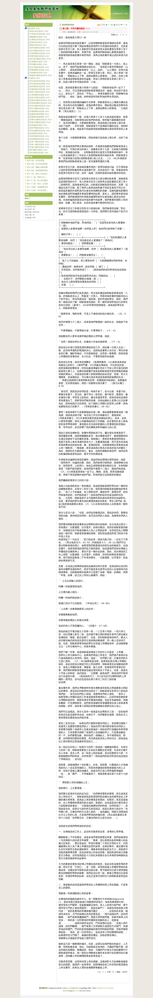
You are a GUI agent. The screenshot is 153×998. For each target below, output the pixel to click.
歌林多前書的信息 (37, 100)
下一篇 (123, 25)
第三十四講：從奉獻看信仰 (37, 187)
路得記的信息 (35, 42)
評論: (100, 972)
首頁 (109, 14)
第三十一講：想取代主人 (36, 177)
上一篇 (108, 25)
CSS (105, 988)
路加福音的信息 (68, 25)
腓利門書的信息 (36, 128)
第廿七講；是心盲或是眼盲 (37, 164)
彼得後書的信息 (36, 139)
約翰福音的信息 (36, 89)
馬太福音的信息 (36, 81)
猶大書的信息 (35, 150)
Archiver (111, 988)
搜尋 (27, 195)
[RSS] (38, 28)
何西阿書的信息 (36, 53)
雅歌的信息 (34, 45)
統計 (27, 203)
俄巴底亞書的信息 (37, 59)
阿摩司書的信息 (36, 56)
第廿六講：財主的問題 (35, 161)
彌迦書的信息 (35, 37)
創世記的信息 (35, 31)
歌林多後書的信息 (37, 103)
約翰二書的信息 (36, 144)
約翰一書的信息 (36, 142)
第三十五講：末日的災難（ (37, 190)
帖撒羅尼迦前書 (36, 114)
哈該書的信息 (35, 73)
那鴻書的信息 (35, 64)
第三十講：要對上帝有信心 (37, 174)
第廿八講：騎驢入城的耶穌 (37, 167)
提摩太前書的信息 (37, 120)
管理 (126, 14)
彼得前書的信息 (36, 136)
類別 (27, 25)
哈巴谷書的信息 (36, 67)
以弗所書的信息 (36, 95)
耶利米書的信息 (36, 48)
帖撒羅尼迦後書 (36, 117)
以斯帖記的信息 (36, 40)
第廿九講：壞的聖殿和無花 (37, 170)
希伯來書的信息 (36, 131)
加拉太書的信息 (36, 106)
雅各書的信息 (35, 133)
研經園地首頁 (118, 14)
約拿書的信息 (35, 62)
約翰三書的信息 (36, 147)
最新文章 (28, 157)
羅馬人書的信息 (36, 92)
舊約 (29, 28)
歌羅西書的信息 (36, 111)
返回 (116, 25)
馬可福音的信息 (36, 84)
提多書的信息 (35, 125)
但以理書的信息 (36, 51)
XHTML (99, 988)
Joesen (77, 991)
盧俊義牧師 (43, 988)
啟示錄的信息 (35, 153)
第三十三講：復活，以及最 (37, 184)
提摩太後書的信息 (37, 122)
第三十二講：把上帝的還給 (37, 180)
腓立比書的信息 (36, 108)
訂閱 (100, 25)
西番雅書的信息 (36, 70)
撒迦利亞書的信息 (37, 75)
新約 (29, 78)
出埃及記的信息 (36, 34)
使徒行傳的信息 (36, 98)
